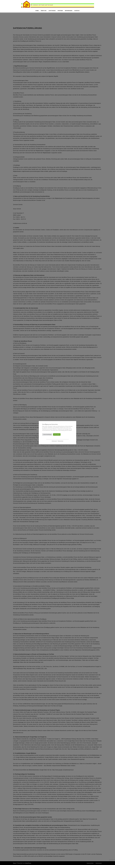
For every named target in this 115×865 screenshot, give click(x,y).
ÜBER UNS (43, 10)
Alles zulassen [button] (57, 434)
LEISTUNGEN (52, 10)
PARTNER (60, 10)
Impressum (54, 441)
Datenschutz (60, 441)
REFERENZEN (68, 10)
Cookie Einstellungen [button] (47, 434)
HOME (37, 10)
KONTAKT (77, 10)
